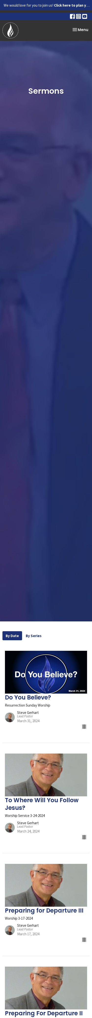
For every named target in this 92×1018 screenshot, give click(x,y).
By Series (33, 635)
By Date (12, 635)
